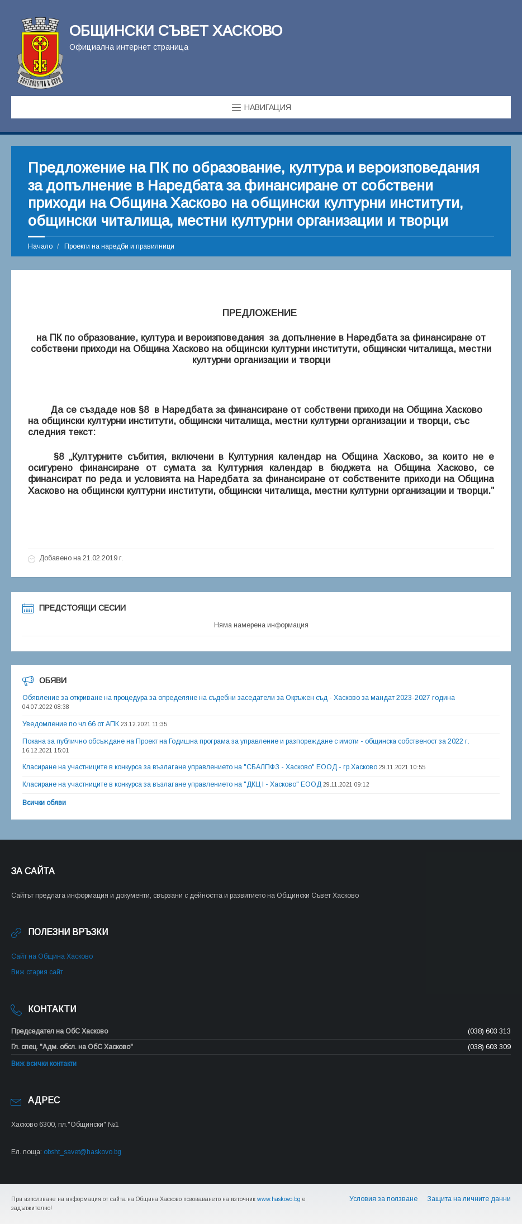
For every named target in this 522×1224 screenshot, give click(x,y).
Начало (40, 246)
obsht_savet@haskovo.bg (82, 1152)
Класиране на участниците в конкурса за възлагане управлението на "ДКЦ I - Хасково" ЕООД (171, 784)
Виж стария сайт (37, 972)
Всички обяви (44, 803)
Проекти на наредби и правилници (119, 246)
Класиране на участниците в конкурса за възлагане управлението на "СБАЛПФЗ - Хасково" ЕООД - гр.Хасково (199, 767)
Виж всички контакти (44, 1064)
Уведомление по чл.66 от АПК (70, 724)
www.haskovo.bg (279, 1199)
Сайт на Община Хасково (52, 956)
